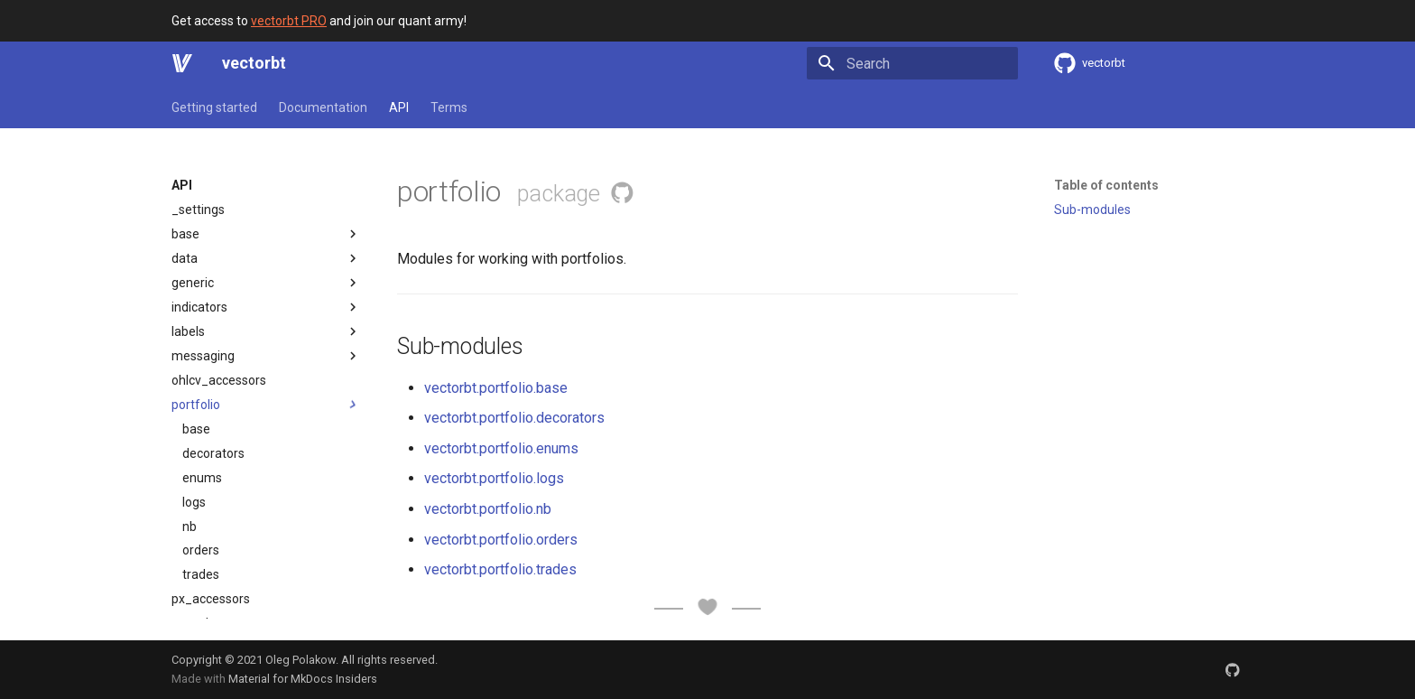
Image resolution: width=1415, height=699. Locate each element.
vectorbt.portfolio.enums (501, 448)
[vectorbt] (182, 63)
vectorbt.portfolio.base (496, 387)
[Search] (912, 63)
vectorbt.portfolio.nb (487, 508)
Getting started (214, 107)
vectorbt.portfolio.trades (500, 569)
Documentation (323, 107)
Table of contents (1106, 185)
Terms (448, 107)
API (399, 107)
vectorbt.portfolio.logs (494, 478)
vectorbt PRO (289, 21)
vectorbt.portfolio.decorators (514, 417)
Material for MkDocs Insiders (302, 678)
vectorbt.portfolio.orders (501, 539)
